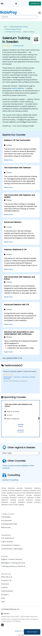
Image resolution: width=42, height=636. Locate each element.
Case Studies (7, 541)
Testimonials (7, 591)
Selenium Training (28, 32)
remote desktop (17, 88)
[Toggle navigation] (39, 12)
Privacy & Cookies (21, 631)
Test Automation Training (13, 32)
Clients (4, 587)
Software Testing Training (13, 29)
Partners (5, 584)
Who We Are (6, 577)
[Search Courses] (19, 17)
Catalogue (6, 517)
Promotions (6, 520)
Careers (5, 594)
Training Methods (9, 524)
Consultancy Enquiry (10, 545)
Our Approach (7, 538)
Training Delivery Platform (13, 566)
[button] (38, 418)
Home (5, 27)
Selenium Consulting (10, 480)
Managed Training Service (13, 563)
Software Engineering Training (19, 27)
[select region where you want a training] (21, 453)
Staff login (21, 635)
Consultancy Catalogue (12, 549)
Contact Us (35, 3)
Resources (6, 527)
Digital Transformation (11, 559)
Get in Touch (32, 632)
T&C (3, 601)
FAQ (3, 598)
